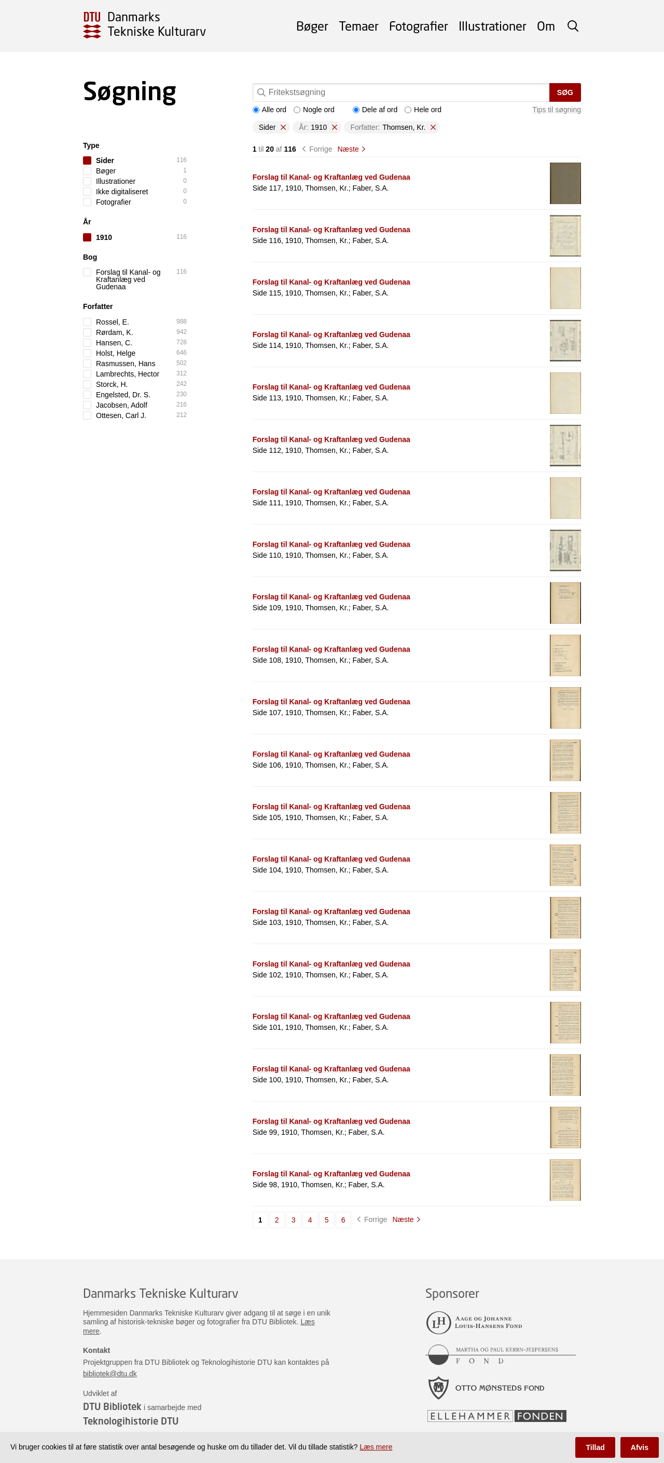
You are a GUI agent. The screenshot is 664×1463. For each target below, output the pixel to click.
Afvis (639, 1447)
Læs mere (375, 1447)
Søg (565, 92)
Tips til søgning (556, 109)
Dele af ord (375, 109)
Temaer (359, 25)
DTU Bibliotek (112, 1406)
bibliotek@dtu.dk (110, 1374)
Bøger (312, 25)
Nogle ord (314, 109)
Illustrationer (493, 25)
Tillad (595, 1447)
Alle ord (269, 109)
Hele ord (423, 109)
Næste (347, 149)
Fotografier (418, 25)
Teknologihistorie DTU (130, 1421)
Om (546, 25)
